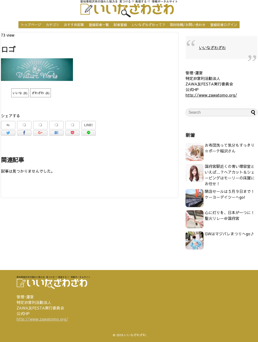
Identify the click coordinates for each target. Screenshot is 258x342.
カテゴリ (52, 24)
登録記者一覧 (99, 24)
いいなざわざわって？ (148, 24)
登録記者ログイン (223, 24)
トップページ (31, 24)
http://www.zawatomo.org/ (211, 95)
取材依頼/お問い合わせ (187, 24)
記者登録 (120, 24)
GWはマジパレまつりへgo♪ (229, 233)
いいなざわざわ (212, 47)
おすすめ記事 (74, 24)
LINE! (88, 125)
